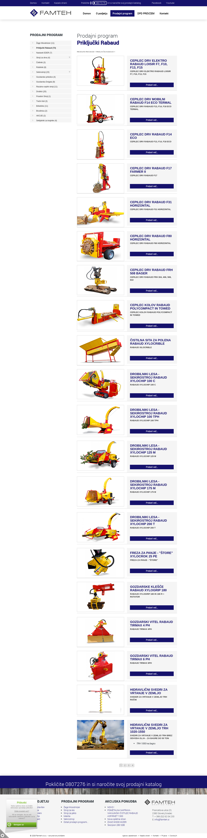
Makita (67, 816)
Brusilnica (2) (41, 111)
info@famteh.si (161, 819)
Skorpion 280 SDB (116, 824)
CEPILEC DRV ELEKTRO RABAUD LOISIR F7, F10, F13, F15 (148, 64)
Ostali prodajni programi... (76, 822)
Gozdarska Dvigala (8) (45, 82)
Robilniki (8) (41, 67)
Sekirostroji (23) (42, 72)
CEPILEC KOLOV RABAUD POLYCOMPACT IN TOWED (150, 306)
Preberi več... (152, 84)
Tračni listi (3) (42, 101)
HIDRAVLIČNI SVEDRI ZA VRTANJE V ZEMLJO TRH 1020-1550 (149, 728)
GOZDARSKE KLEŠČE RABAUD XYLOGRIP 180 (148, 588)
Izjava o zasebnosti (129, 835)
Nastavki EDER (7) (44, 53)
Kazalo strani (60, 2)
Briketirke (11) (42, 106)
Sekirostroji (69, 819)
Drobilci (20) (41, 91)
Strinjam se (19, 825)
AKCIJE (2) (41, 116)
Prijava (164, 835)
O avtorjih (173, 835)
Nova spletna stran (116, 819)
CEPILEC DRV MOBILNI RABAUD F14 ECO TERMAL (150, 100)
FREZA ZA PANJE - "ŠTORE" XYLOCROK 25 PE (151, 554)
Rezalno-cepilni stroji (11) (46, 87)
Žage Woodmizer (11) (45, 43)
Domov (33, 2)
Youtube (170, 2)
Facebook (156, 2)
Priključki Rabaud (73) (46, 48)
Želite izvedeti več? (21, 811)
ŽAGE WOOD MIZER (116, 822)
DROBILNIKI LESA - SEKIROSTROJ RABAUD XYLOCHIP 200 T (148, 520)
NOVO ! (110, 807)
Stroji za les (69, 810)
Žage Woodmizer (72, 807)
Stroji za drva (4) (43, 58)
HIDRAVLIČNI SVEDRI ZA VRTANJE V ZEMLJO (148, 691)
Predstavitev (38, 807)
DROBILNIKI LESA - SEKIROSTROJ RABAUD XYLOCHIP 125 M (148, 449)
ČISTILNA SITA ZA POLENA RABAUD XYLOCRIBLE (150, 341)
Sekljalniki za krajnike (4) (46, 120)
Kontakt (45, 2)
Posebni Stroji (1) (43, 96)
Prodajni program (85, 52)
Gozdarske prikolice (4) (46, 77)
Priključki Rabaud (105, 52)
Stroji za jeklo (70, 813)
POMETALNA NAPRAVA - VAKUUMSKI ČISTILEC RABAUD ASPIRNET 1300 (122, 813)
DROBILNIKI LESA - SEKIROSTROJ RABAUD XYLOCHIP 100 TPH (148, 413)
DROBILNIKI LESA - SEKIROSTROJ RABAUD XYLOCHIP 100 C (148, 377)
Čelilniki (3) (40, 62)
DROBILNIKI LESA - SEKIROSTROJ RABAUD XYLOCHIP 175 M (148, 485)
